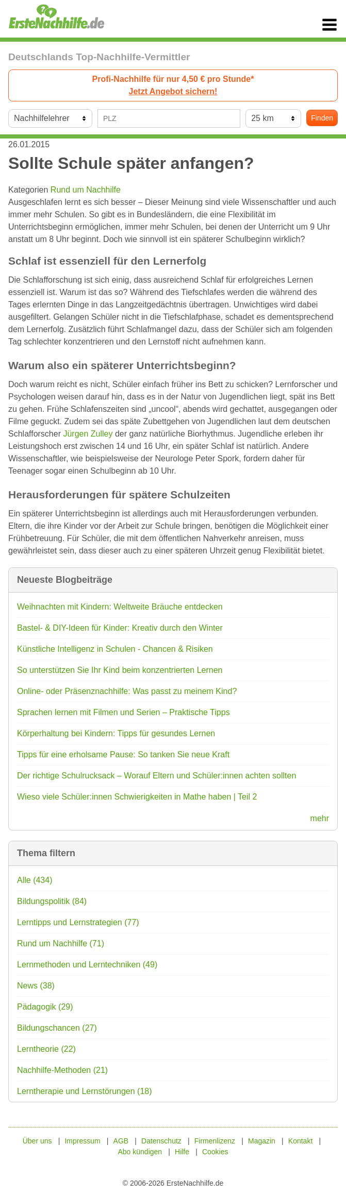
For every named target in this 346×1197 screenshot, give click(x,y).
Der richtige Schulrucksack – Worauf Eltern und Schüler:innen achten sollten (156, 775)
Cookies (215, 1152)
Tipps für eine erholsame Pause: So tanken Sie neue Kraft (123, 754)
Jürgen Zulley (87, 433)
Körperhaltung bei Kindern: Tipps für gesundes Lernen (116, 733)
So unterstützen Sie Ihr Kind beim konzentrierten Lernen (119, 670)
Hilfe (182, 1152)
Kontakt (300, 1141)
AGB (121, 1141)
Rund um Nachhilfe (86, 189)
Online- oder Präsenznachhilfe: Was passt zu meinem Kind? (127, 691)
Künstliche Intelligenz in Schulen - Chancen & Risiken (115, 649)
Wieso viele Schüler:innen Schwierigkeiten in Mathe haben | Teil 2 (137, 796)
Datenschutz (161, 1141)
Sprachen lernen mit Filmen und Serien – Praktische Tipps (123, 712)
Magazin (261, 1141)
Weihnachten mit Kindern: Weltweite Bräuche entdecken (120, 606)
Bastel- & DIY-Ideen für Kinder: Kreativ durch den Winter (120, 627)
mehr (319, 818)
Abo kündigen (140, 1152)
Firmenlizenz (214, 1141)
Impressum (82, 1141)
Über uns (37, 1141)
